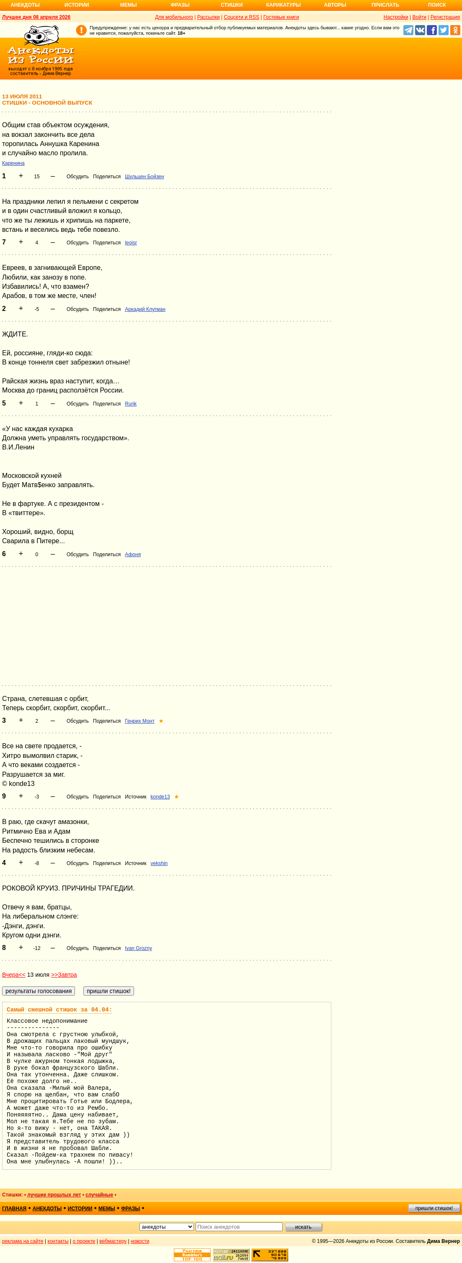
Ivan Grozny (138, 948)
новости (140, 1241)
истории (80, 1209)
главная (14, 1209)
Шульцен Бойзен (144, 177)
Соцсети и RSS (241, 17)
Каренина (13, 163)
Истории (77, 5)
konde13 (160, 797)
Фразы (179, 5)
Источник (135, 797)
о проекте (84, 1241)
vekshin (159, 863)
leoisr (131, 243)
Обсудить (78, 177)
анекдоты (47, 1209)
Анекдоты (25, 5)
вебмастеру (112, 1241)
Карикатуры (283, 5)
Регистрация (445, 17)
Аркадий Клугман (145, 309)
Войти (419, 17)
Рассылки (208, 17)
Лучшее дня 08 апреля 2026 (36, 17)
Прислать (385, 5)
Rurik (131, 404)
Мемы (128, 5)
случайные (99, 1195)
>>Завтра (64, 974)
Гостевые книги (281, 17)
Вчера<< (14, 974)
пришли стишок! (434, 1208)
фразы (130, 1209)
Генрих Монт (140, 721)
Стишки (232, 5)
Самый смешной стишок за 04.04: (59, 1009)
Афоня (133, 554)
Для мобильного (174, 17)
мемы (106, 1209)
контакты (58, 1241)
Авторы (335, 5)
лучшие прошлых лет (54, 1195)
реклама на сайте (23, 1241)
